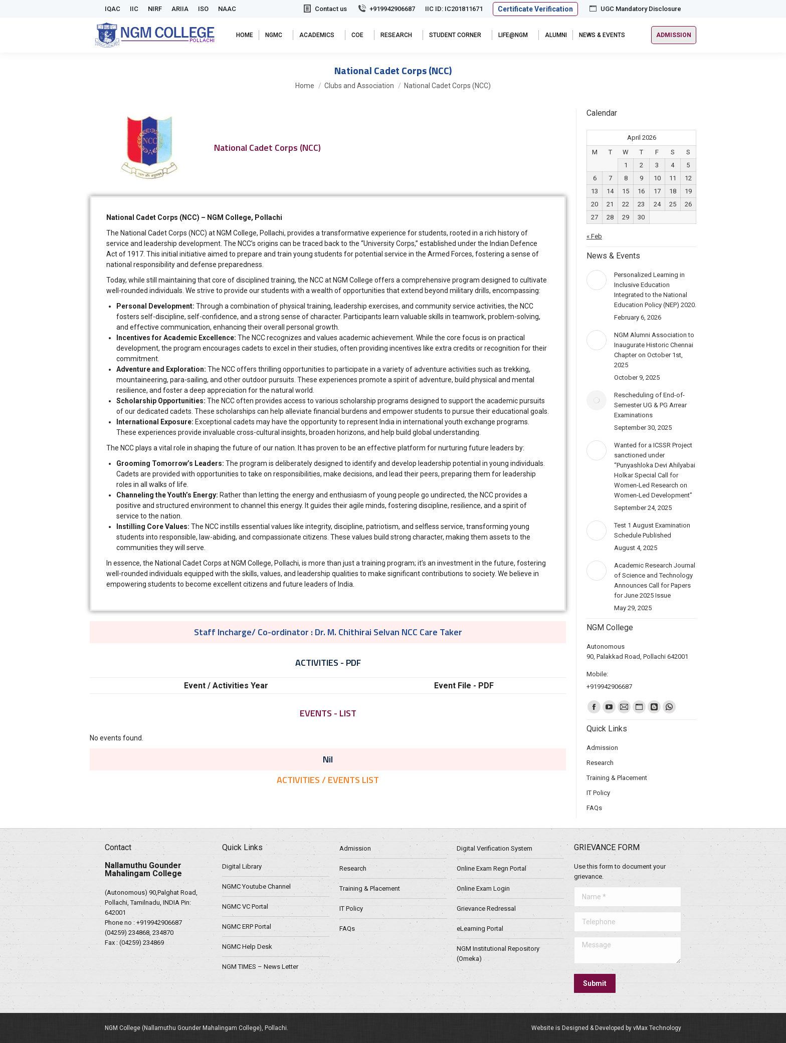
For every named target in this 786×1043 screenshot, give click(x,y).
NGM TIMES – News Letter (260, 966)
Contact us (324, 9)
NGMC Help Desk (247, 946)
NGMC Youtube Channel (256, 886)
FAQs (347, 928)
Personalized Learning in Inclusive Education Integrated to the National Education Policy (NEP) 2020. (655, 290)
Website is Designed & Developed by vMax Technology (606, 1027)
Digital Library (242, 866)
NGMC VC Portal (245, 906)
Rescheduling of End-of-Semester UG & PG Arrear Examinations (650, 405)
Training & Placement (369, 888)
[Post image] (596, 280)
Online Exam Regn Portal (491, 868)
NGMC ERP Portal (246, 926)
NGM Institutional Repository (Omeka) (498, 953)
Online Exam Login (483, 888)
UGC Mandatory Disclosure (634, 9)
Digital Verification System (494, 848)
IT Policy (351, 908)
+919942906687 (386, 9)
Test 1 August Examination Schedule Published (652, 530)
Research (352, 868)
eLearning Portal (480, 928)
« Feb (594, 236)
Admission (355, 848)
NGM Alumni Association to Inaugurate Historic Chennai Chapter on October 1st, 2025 (654, 350)
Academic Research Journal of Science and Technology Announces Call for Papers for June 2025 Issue (654, 580)
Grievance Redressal (486, 908)
